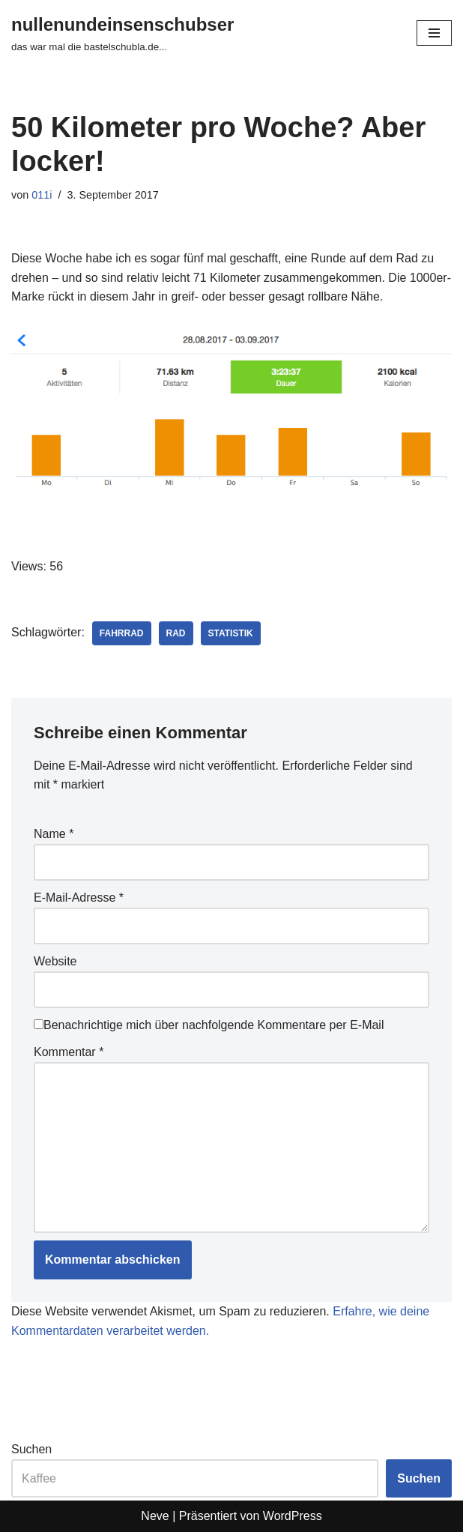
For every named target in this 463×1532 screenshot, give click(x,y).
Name (53, 833)
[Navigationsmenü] (434, 33)
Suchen (31, 1449)
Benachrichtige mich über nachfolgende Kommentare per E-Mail (209, 1025)
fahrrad (122, 633)
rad (176, 633)
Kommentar (68, 1052)
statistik (230, 633)
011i (41, 195)
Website (55, 961)
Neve (155, 1516)
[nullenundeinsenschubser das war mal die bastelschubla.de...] (122, 32)
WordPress (292, 1516)
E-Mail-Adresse (79, 897)
